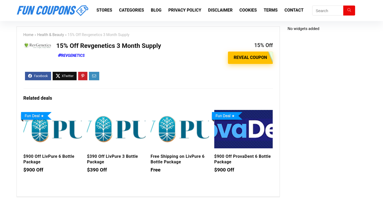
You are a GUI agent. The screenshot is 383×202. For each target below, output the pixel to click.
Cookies (248, 10)
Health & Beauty (50, 35)
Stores (104, 10)
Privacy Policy (184, 10)
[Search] (349, 11)
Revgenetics (73, 55)
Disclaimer (220, 10)
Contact (294, 10)
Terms (271, 10)
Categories (131, 10)
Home (28, 35)
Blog (156, 10)
